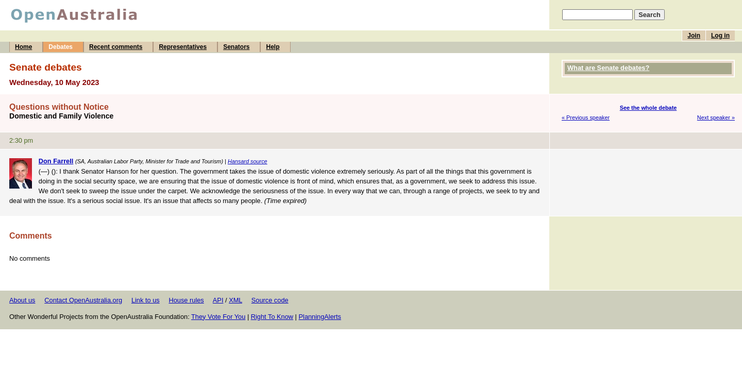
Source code (270, 300)
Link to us (145, 300)
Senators (236, 46)
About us (22, 300)
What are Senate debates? (608, 68)
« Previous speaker (586, 117)
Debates (60, 46)
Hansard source (247, 161)
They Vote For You (218, 317)
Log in (720, 35)
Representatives (183, 46)
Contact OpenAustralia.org (83, 300)
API (218, 300)
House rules (186, 300)
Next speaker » (716, 117)
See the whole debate (648, 108)
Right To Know (272, 317)
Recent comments (115, 46)
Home (23, 46)
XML (235, 300)
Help (272, 46)
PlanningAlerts (320, 317)
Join (693, 35)
